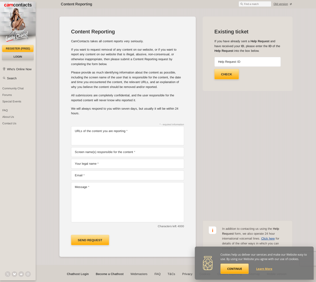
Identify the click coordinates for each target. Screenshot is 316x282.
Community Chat (13, 88)
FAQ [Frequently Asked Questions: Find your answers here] (5, 110)
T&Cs (171, 274)
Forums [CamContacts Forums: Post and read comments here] (7, 95)
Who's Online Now (19, 69)
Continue (234, 269)
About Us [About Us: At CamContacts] (8, 116)
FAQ (158, 274)
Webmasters (139, 274)
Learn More (264, 269)
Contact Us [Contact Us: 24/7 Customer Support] (9, 123)
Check (226, 74)
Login (18, 56)
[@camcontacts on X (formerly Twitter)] (7, 274)
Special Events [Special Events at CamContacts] (11, 101)
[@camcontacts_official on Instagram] (28, 274)
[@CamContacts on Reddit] (21, 274)
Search (12, 78)
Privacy (187, 274)
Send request (90, 240)
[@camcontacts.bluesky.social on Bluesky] (14, 274)
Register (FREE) (18, 48)
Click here (268, 238)
